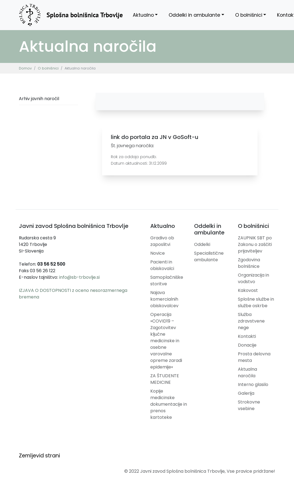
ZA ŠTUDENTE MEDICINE (164, 379)
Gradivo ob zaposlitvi (162, 241)
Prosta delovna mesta (254, 357)
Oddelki (202, 244)
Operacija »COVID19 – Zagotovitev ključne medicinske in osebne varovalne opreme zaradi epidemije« (166, 340)
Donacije (247, 345)
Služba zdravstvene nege (251, 321)
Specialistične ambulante (209, 256)
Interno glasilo (253, 384)
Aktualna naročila (247, 372)
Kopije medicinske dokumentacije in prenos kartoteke (168, 404)
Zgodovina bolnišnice (249, 263)
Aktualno (143, 15)
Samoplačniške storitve (166, 280)
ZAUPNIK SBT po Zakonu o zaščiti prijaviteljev (255, 244)
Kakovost (248, 290)
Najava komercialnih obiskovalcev (164, 299)
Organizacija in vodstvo (253, 278)
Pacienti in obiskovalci (162, 265)
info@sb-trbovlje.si (79, 277)
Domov (25, 68)
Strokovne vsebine (249, 405)
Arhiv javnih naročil (39, 98)
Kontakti (247, 336)
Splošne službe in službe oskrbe (256, 302)
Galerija (246, 393)
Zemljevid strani (39, 455)
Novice (157, 253)
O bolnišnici (248, 15)
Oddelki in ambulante (194, 15)
